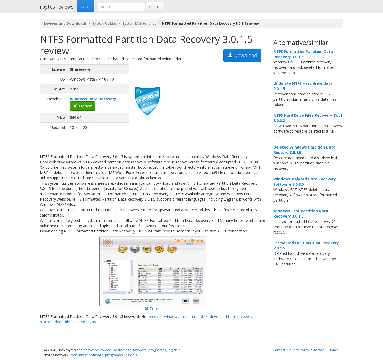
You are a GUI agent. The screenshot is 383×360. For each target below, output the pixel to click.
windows (171, 316)
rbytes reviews (56, 6)
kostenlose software (130, 350)
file (67, 321)
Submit (332, 350)
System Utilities (104, 23)
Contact (279, 350)
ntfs (185, 316)
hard (194, 316)
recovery (244, 316)
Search (155, 6)
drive (214, 316)
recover (155, 316)
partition (227, 316)
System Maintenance (139, 23)
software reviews (98, 350)
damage (95, 321)
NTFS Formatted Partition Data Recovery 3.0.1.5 (303, 54)
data (59, 321)
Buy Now (82, 106)
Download (242, 55)
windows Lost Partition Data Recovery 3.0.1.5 (300, 213)
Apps (85, 6)
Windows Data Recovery (93, 98)
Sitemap (317, 350)
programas (157, 350)
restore (46, 321)
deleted (78, 321)
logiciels (174, 350)
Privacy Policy (298, 350)
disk (204, 316)
